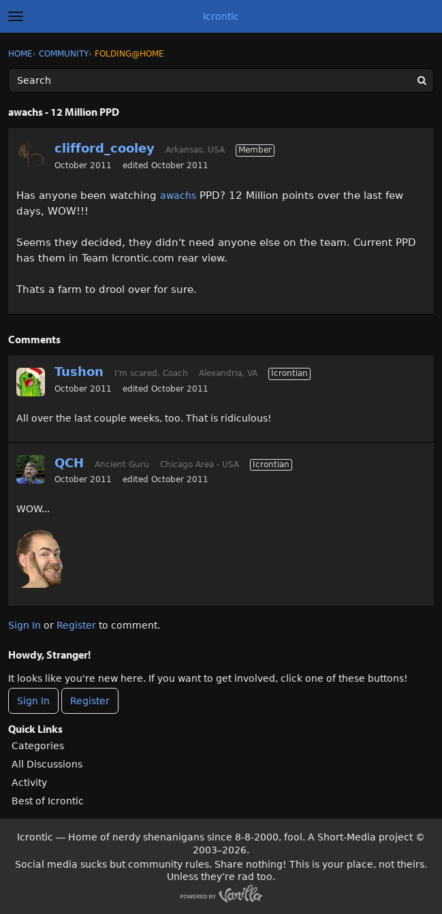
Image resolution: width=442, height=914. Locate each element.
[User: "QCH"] (30, 469)
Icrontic (221, 16)
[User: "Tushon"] (30, 382)
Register (76, 625)
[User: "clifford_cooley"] (30, 154)
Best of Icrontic (48, 800)
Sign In (24, 625)
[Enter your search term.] (221, 80)
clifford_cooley (104, 148)
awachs (178, 195)
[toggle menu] (15, 16)
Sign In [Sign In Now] (33, 700)
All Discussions (47, 764)
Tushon (79, 371)
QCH (69, 463)
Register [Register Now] (90, 700)
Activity (29, 782)
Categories (38, 745)
